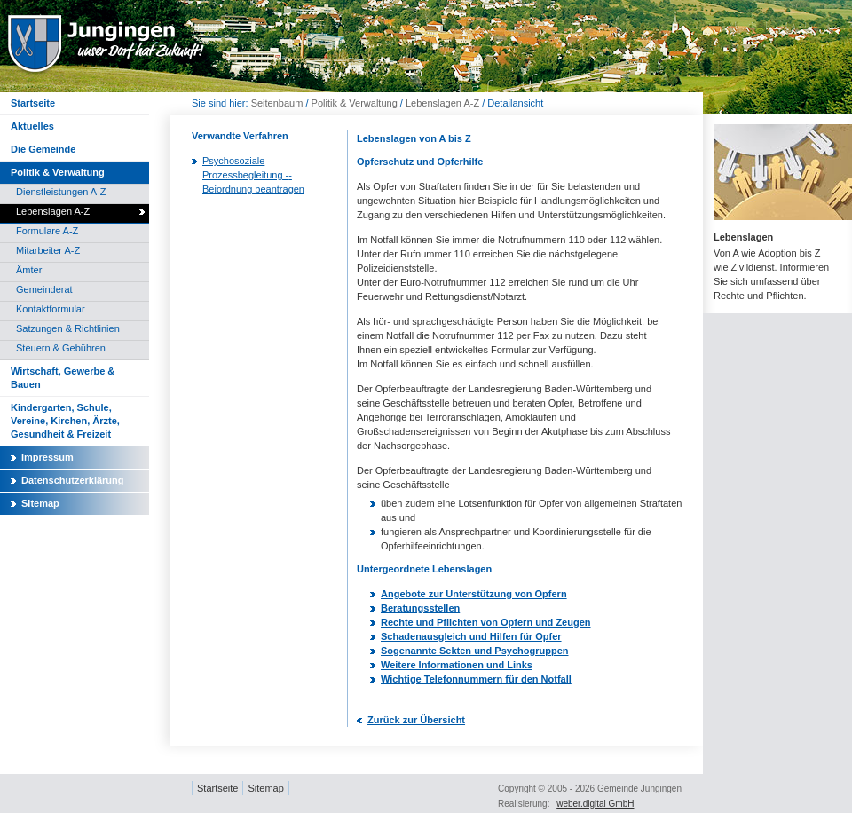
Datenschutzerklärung (72, 480)
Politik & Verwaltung (355, 103)
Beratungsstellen (420, 608)
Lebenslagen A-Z (442, 103)
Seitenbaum (277, 103)
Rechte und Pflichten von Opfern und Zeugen (486, 622)
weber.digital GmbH (595, 804)
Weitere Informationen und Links (456, 664)
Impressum (47, 457)
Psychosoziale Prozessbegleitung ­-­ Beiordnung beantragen (253, 174)
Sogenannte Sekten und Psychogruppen (474, 650)
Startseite (217, 788)
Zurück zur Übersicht (416, 719)
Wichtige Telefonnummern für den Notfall (476, 679)
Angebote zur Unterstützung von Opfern (474, 593)
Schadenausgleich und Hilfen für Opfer (471, 636)
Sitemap (40, 503)
